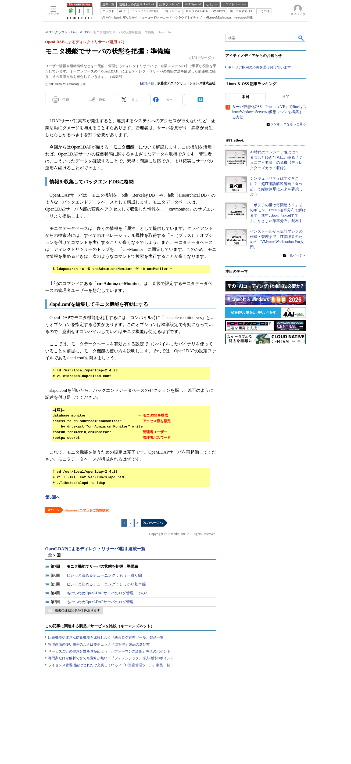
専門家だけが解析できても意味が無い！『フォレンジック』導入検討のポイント (111, 658)
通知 (102, 100)
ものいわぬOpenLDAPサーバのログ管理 (100, 602)
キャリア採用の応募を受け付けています (259, 67)
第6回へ (52, 497)
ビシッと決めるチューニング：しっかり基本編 (106, 584)
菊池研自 (147, 83)
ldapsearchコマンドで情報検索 (87, 510)
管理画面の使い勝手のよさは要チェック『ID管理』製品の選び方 (99, 644)
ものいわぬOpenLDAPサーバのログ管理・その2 (107, 593)
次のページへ (153, 523)
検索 (301, 38)
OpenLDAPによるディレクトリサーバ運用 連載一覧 (95, 548)
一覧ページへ (296, 256)
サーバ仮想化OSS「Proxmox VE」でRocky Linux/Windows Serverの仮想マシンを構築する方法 (269, 112)
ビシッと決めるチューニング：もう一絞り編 (104, 575)
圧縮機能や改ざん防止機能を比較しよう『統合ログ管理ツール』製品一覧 (105, 637)
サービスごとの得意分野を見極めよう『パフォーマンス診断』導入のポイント (109, 651)
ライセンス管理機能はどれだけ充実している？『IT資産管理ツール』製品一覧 (109, 665)
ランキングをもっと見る (288, 124)
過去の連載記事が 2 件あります (77, 610)
